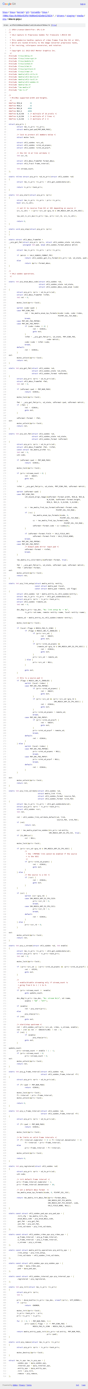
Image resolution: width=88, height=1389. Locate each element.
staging (71, 15)
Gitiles (15, 1385)
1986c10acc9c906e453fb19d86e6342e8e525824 (27, 15)
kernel (20, 12)
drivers (60, 15)
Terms (29, 1385)
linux (5, 12)
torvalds (35, 12)
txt (77, 1385)
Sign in (82, 4)
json (83, 1385)
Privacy (22, 1385)
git (27, 12)
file (54, 25)
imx (4, 18)
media (80, 15)
